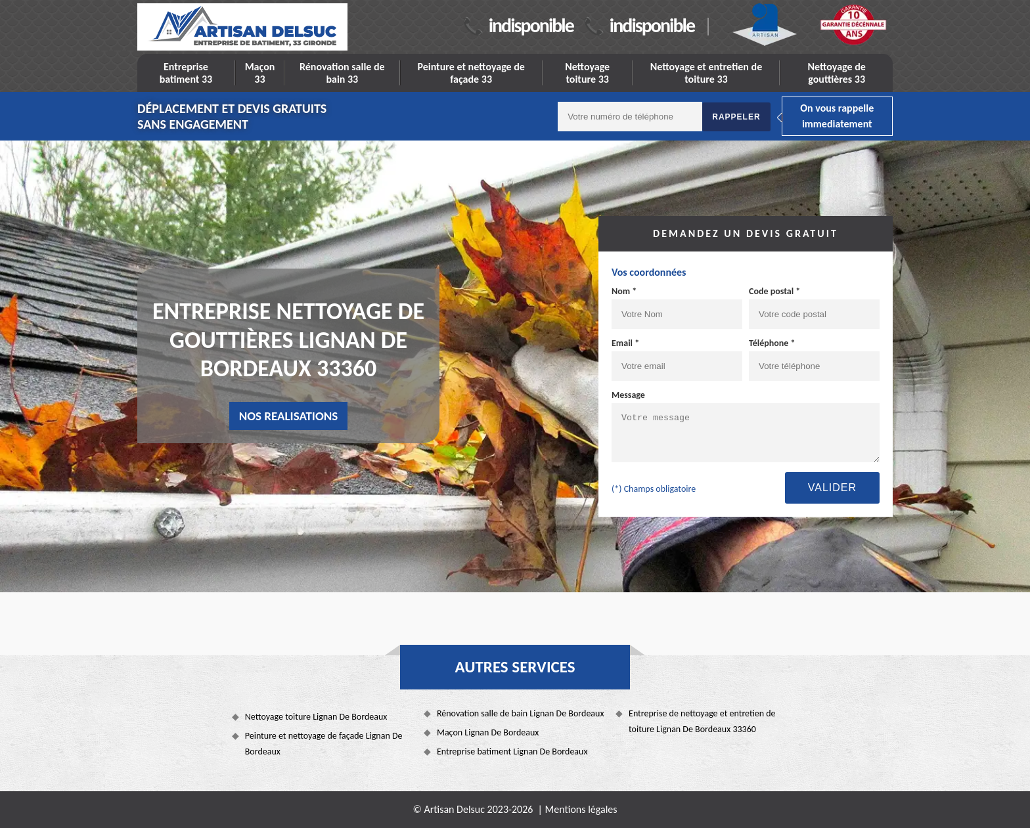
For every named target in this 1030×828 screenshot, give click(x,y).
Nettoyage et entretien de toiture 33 (706, 72)
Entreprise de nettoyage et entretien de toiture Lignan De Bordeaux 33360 (702, 721)
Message (628, 395)
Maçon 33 (260, 72)
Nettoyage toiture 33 (587, 72)
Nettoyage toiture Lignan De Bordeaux (316, 716)
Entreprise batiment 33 (186, 72)
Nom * (624, 291)
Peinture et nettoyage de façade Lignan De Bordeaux (324, 743)
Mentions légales (581, 809)
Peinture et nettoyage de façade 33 (470, 72)
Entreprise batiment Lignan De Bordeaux (512, 751)
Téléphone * (772, 343)
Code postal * (774, 291)
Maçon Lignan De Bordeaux (488, 732)
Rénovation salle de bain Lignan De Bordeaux (520, 713)
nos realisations (288, 416)
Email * (625, 343)
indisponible (531, 25)
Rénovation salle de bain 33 (342, 72)
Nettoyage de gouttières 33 (837, 72)
